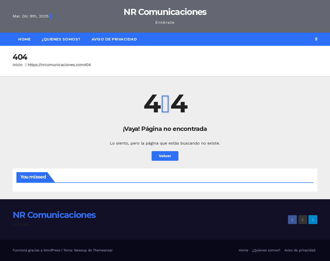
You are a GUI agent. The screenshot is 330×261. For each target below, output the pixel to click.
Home (24, 39)
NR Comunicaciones (164, 12)
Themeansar (103, 250)
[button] (316, 39)
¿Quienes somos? (61, 39)
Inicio (18, 65)
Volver (165, 155)
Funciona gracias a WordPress (37, 250)
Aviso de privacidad (114, 39)
